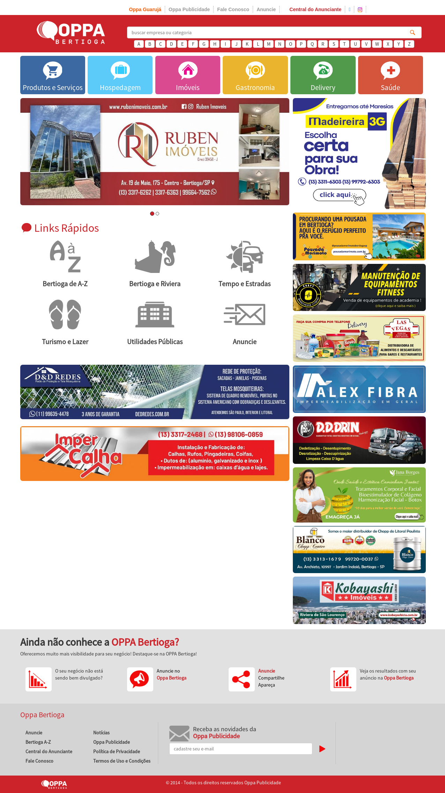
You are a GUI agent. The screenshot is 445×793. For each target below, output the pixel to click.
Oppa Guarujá (145, 9)
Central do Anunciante (315, 9)
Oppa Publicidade (189, 9)
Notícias (101, 732)
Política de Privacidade (116, 751)
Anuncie (266, 9)
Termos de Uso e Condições (121, 761)
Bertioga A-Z (38, 742)
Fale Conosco (233, 9)
